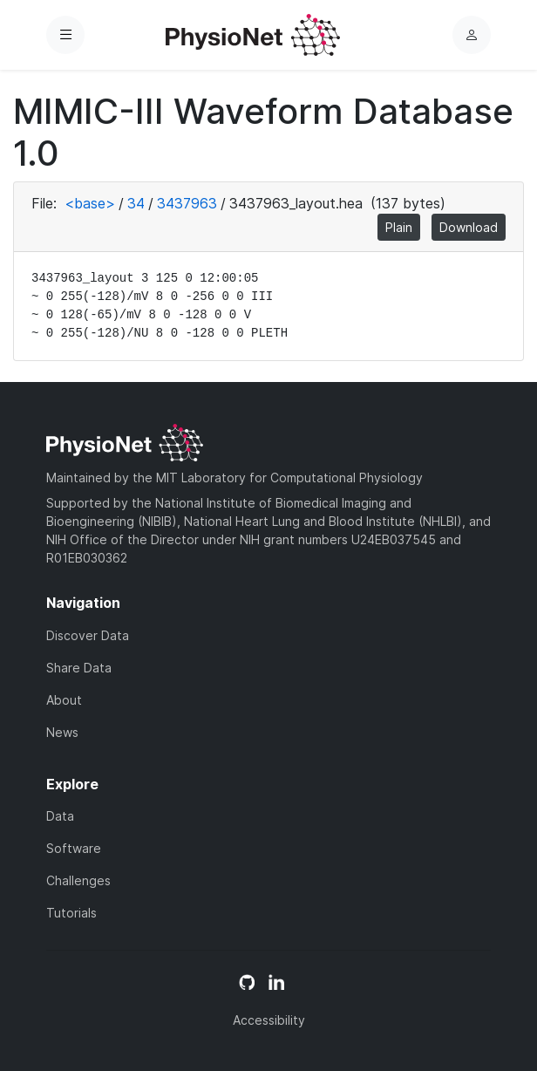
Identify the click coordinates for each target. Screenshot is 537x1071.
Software (73, 848)
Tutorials (71, 912)
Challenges (78, 880)
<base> (90, 203)
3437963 (187, 203)
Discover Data (87, 635)
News (62, 732)
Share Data (79, 667)
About (64, 699)
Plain (398, 227)
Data (60, 815)
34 (136, 203)
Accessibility (269, 1020)
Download (468, 227)
